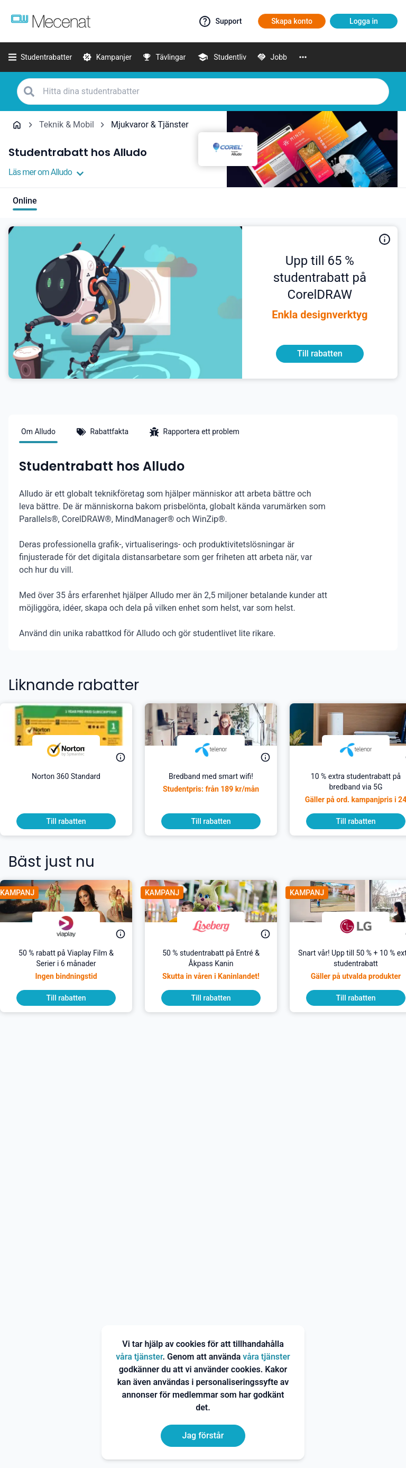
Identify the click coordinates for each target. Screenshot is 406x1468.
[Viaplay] (74, 926)
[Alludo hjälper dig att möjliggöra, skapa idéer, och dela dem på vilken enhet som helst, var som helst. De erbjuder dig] (320, 278)
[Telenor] (219, 750)
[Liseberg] (219, 926)
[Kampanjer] (107, 57)
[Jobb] (272, 57)
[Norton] (74, 750)
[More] (303, 57)
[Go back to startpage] (17, 125)
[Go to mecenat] (50, 21)
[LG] (364, 926)
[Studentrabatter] (40, 57)
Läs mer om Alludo (46, 172)
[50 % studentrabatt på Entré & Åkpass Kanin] (219, 969)
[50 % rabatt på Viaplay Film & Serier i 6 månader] (74, 969)
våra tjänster (139, 1357)
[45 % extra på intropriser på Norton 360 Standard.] (74, 792)
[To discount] (320, 354)
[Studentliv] (221, 57)
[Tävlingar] (164, 57)
